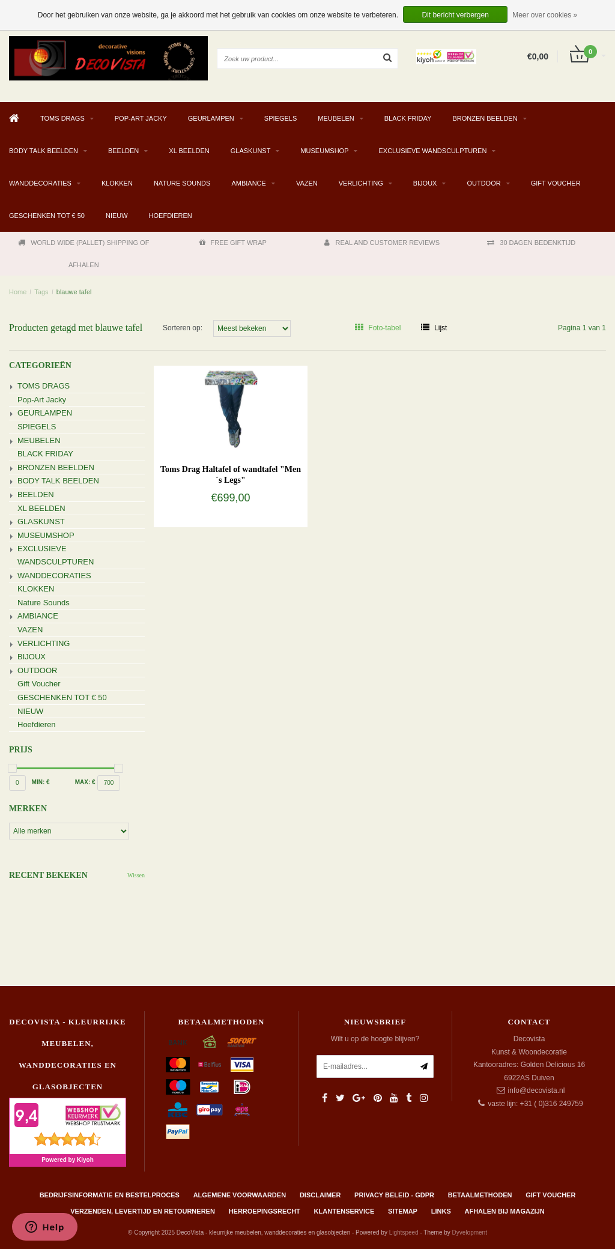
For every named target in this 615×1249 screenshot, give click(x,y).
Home (17, 291)
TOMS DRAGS (62, 118)
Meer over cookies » (544, 15)
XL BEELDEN (189, 150)
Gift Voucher (556, 183)
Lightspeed (404, 1232)
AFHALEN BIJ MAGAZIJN (505, 1211)
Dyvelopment (469, 1232)
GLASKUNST (251, 150)
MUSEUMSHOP (324, 150)
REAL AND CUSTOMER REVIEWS (382, 242)
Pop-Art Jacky (141, 118)
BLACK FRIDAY (408, 118)
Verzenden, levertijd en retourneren (142, 1211)
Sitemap (402, 1211)
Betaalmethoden (480, 1195)
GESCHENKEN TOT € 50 (47, 215)
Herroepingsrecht (264, 1211)
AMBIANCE (248, 183)
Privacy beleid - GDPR (394, 1195)
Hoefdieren (170, 215)
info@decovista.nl (536, 1090)
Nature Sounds (182, 183)
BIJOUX (425, 183)
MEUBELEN (336, 118)
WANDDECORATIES (40, 183)
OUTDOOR (483, 183)
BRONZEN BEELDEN (484, 118)
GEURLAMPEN (211, 118)
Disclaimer (320, 1195)
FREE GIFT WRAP (233, 242)
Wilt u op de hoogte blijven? (375, 1039)
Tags (41, 291)
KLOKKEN (117, 183)
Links (441, 1211)
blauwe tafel (74, 291)
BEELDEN (123, 150)
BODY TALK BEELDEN (43, 150)
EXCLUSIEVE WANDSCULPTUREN (432, 150)
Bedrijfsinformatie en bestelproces (110, 1195)
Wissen (136, 875)
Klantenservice (344, 1211)
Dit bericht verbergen (455, 15)
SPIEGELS (280, 118)
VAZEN (307, 183)
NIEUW (117, 215)
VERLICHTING (361, 183)
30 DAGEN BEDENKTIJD (531, 242)
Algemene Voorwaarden (239, 1195)
